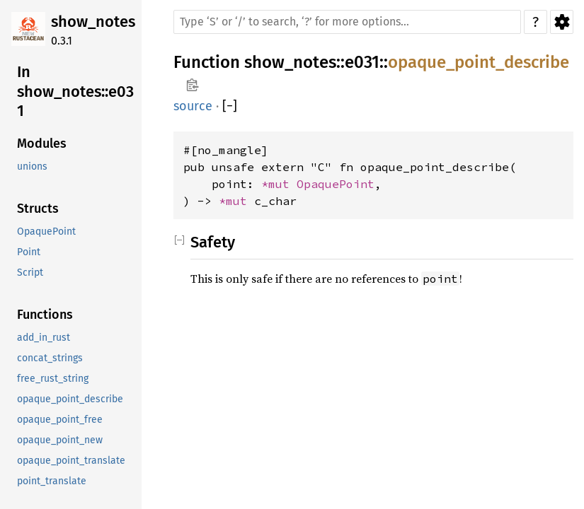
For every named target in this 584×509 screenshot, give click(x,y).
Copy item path (192, 85)
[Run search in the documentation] (347, 22)
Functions (45, 314)
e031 (362, 62)
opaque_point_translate (71, 461)
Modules (42, 143)
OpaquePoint (46, 232)
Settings (561, 22)
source (192, 106)
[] (229, 106)
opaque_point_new (60, 440)
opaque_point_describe (70, 399)
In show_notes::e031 (75, 91)
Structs (38, 208)
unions (32, 166)
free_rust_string (52, 379)
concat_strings (50, 358)
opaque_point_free (60, 420)
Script (30, 273)
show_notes (93, 21)
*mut (279, 184)
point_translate (51, 481)
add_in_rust (43, 338)
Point (28, 252)
